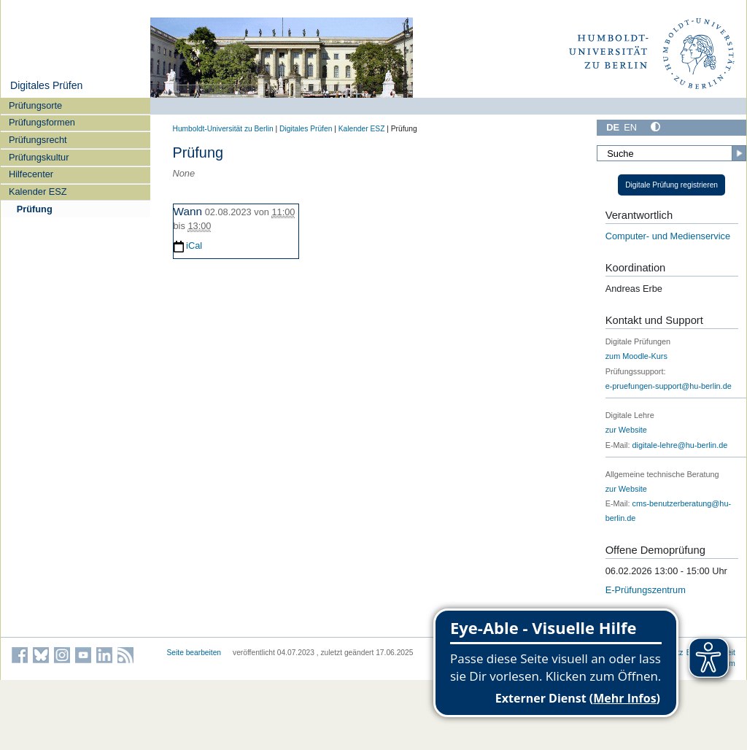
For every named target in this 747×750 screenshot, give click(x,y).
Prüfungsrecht (38, 139)
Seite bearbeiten (194, 653)
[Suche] (671, 153)
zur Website (626, 429)
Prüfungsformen (42, 122)
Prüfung (35, 209)
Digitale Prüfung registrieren (671, 185)
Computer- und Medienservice (667, 236)
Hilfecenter (31, 174)
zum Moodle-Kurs (636, 356)
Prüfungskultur (39, 157)
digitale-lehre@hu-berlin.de (680, 445)
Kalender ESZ (38, 191)
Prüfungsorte (35, 105)
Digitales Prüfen (46, 85)
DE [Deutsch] (612, 127)
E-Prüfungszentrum (645, 589)
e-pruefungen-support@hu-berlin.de (668, 386)
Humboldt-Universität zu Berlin (223, 129)
